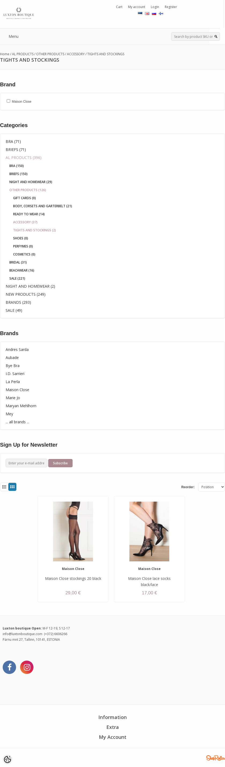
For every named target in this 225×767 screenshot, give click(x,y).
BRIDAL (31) (18, 262)
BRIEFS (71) (16, 149)
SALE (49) (14, 310)
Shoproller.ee (215, 758)
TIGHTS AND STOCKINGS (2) (34, 230)
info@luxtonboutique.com (22, 634)
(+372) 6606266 (55, 634)
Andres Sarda (17, 349)
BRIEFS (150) (18, 174)
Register (171, 7)
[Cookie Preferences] (7, 759)
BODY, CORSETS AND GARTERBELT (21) (42, 206)
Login (155, 7)
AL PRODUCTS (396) (24, 157)
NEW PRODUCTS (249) (26, 294)
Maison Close (17, 389)
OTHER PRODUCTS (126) (27, 190)
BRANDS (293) (18, 302)
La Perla (13, 381)
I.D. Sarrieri (15, 373)
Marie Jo (13, 397)
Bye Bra (13, 365)
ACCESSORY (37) (25, 222)
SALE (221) (17, 278)
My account (136, 7)
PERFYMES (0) (23, 246)
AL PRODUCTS (22, 54)
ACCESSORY (76, 54)
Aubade (12, 357)
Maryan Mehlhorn (21, 405)
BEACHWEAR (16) (21, 270)
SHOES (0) (20, 238)
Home (4, 54)
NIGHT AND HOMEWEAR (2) (30, 286)
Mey (9, 413)
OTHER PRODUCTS (50, 54)
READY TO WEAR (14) (29, 214)
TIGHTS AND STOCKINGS (105, 54)
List (4, 487)
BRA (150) (16, 166)
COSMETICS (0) (24, 254)
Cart (119, 7)
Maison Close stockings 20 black (73, 578)
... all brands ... (17, 421)
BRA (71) (13, 141)
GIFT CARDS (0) (24, 198)
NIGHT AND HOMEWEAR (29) (30, 182)
